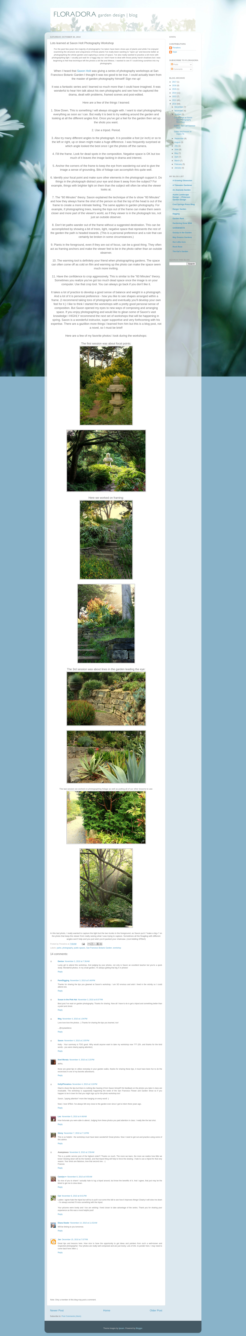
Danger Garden (179, 209)
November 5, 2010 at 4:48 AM (74, 1116)
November (179, 111)
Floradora (176, 48)
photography (67, 948)
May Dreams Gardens (182, 237)
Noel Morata (63, 1060)
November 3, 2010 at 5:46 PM (82, 980)
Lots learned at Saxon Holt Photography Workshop (183, 120)
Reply (60, 972)
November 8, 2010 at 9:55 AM (79, 1177)
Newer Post (57, 1310)
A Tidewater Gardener (182, 185)
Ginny (60, 1133)
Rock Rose (177, 247)
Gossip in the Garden (182, 233)
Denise (61, 961)
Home (106, 1310)
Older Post (156, 1310)
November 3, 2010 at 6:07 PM (90, 1000)
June (176, 149)
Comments (176, 69)
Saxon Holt (84, 70)
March (177, 161)
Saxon (60, 1040)
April (176, 157)
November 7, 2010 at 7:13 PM (76, 1133)
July (176, 146)
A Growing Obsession (182, 180)
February (178, 164)
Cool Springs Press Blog (184, 204)
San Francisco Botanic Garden (99, 948)
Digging (176, 214)
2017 (174, 82)
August (177, 142)
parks (59, 948)
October (178, 114)
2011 (174, 100)
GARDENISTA (179, 228)
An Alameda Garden (181, 190)
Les (59, 1116)
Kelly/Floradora (64, 1084)
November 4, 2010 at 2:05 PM (76, 1040)
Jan (59, 1239)
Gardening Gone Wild (182, 223)
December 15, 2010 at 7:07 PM (75, 1239)
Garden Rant (178, 218)
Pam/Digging (63, 980)
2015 (174, 89)
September (179, 138)
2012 (174, 96)
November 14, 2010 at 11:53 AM (83, 1223)
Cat (59, 1196)
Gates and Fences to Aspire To (182, 133)
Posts (174, 64)
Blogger (139, 1328)
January (178, 168)
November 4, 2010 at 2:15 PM (82, 1060)
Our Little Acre (179, 242)
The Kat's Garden (180, 251)
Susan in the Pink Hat (67, 1000)
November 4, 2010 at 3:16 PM (84, 1084)
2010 (174, 104)
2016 (174, 85)
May (176, 153)
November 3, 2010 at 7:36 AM (77, 961)
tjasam (121, 1328)
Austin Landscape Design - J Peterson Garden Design (181, 197)
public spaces (79, 948)
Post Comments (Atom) (71, 1316)
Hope (174, 52)
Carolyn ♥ (62, 1177)
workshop (117, 948)
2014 (174, 93)
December (179, 107)
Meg (60, 1019)
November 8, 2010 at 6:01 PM (74, 1196)
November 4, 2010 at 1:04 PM (74, 1019)
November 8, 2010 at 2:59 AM (82, 1152)
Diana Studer (63, 1223)
